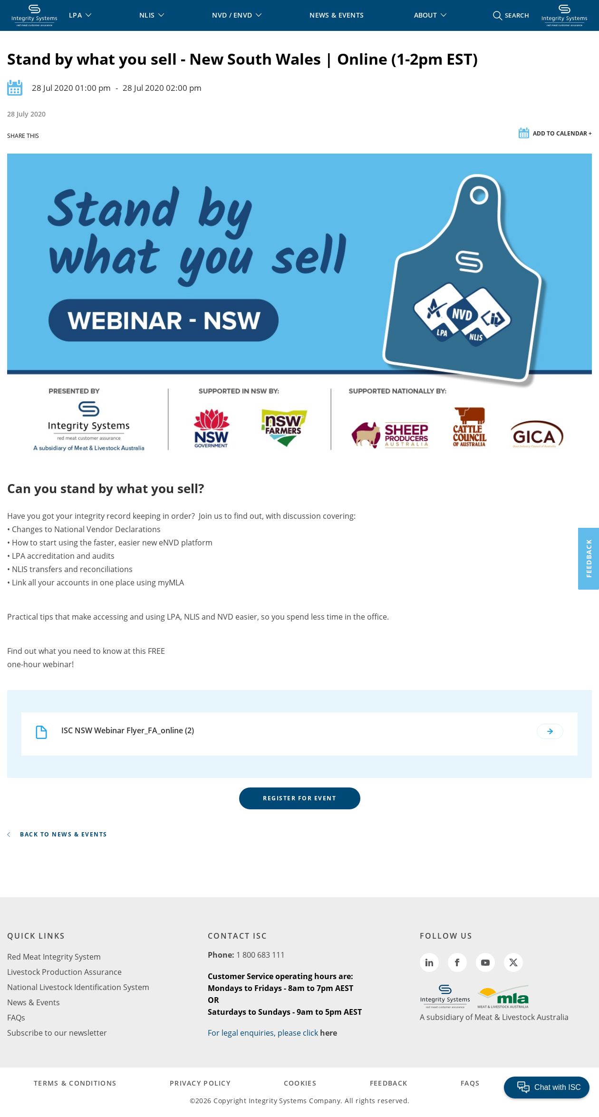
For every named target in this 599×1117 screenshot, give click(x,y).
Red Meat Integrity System (54, 957)
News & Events (33, 1002)
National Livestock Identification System (78, 987)
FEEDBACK (388, 1083)
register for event (299, 798)
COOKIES (300, 1083)
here (328, 1033)
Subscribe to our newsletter (57, 1033)
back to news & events (57, 834)
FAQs (16, 1017)
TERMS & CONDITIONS (75, 1083)
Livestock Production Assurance (64, 972)
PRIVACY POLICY (200, 1083)
